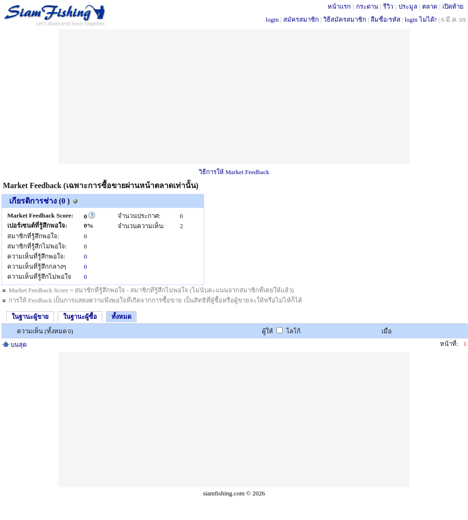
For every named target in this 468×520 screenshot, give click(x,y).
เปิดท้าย (453, 6)
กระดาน (367, 6)
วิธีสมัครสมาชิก (344, 19)
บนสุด (14, 344)
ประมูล (408, 6)
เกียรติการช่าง (33, 201)
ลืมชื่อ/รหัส (385, 19)
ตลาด (429, 6)
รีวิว (388, 6)
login (272, 19)
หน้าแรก (339, 6)
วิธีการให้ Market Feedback (234, 172)
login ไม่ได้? (421, 19)
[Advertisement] (234, 96)
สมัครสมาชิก (301, 19)
